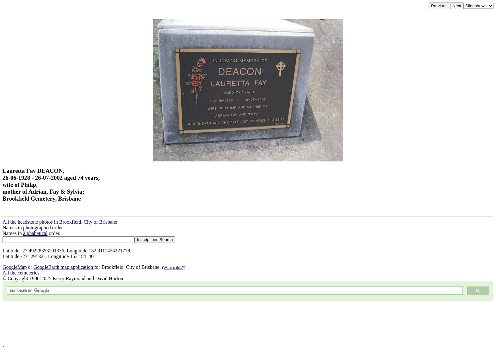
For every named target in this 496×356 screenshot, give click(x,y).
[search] (234, 290)
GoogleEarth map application (64, 267)
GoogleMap (15, 267)
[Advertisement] (192, 323)
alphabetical (35, 233)
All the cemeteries (21, 272)
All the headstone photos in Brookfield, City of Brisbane (60, 222)
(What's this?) (173, 267)
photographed (37, 227)
